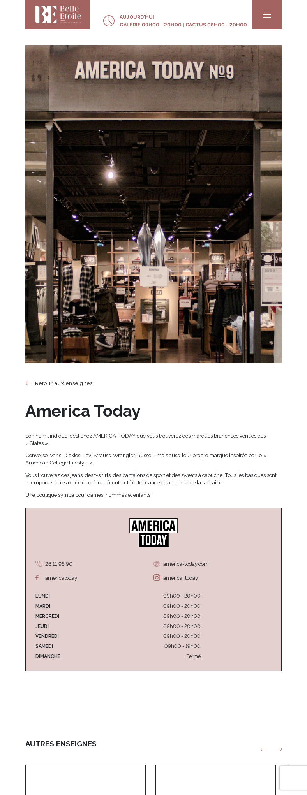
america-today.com (186, 564)
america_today (180, 578)
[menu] (267, 14)
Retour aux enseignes (64, 383)
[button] (279, 749)
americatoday (61, 578)
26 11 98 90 (58, 564)
